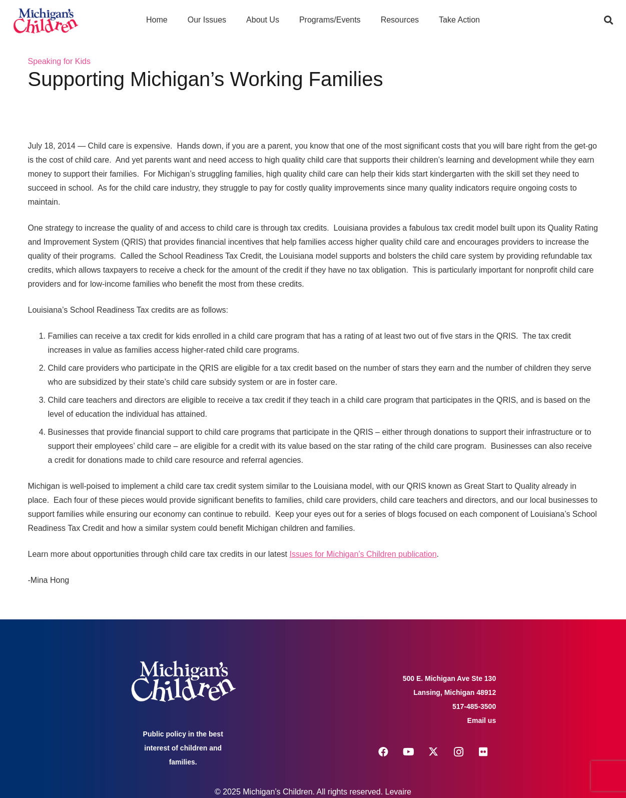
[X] (433, 751)
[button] (608, 20)
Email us (481, 720)
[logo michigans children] (46, 20)
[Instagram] (458, 751)
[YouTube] (408, 751)
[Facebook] (383, 751)
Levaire (398, 791)
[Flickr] (483, 751)
